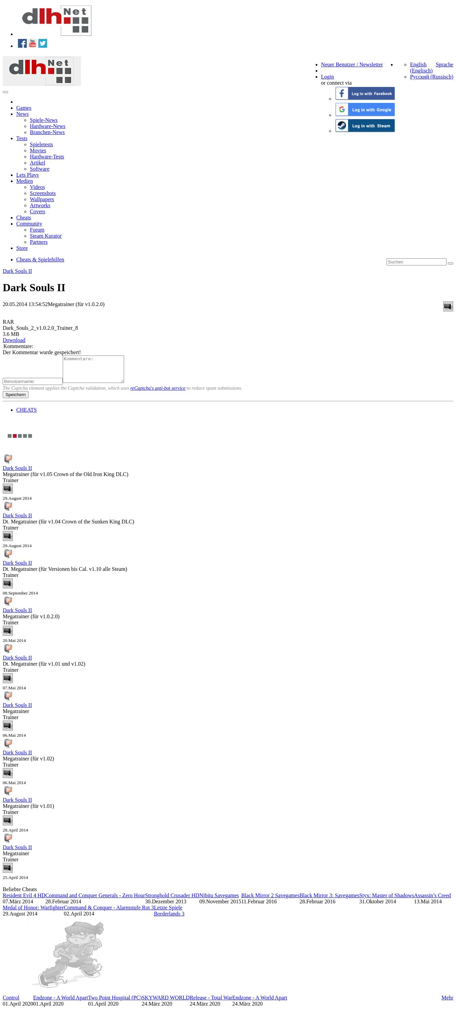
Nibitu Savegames (219, 900)
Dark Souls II (17, 271)
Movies (38, 150)
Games (23, 108)
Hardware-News (47, 126)
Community (29, 224)
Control (11, 1003)
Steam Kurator (46, 236)
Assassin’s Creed (432, 900)
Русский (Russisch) (431, 77)
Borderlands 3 (169, 919)
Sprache (444, 64)
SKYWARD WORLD (166, 1003)
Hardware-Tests (47, 156)
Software (39, 169)
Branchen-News (47, 132)
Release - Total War (211, 1003)
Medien (24, 181)
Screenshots (43, 193)
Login (327, 77)
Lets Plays (27, 175)
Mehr (447, 1003)
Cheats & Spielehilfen (40, 259)
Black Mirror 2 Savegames (270, 900)
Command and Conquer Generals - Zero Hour (95, 900)
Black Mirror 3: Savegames (329, 900)
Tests (21, 138)
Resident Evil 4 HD (24, 900)
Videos (37, 187)
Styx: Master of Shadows (386, 900)
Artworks (40, 205)
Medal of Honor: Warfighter (33, 913)
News (22, 114)
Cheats (23, 217)
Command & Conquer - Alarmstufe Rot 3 (109, 913)
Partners (38, 242)
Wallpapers (42, 199)
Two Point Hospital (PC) (115, 1003)
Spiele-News (44, 120)
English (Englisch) (421, 67)
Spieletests (41, 144)
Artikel (37, 163)
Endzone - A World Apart (60, 1003)
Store (22, 248)
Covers (37, 211)
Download (14, 340)
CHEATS (26, 415)
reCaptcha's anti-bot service (158, 393)
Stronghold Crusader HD (172, 900)
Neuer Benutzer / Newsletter (352, 64)
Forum (37, 230)
